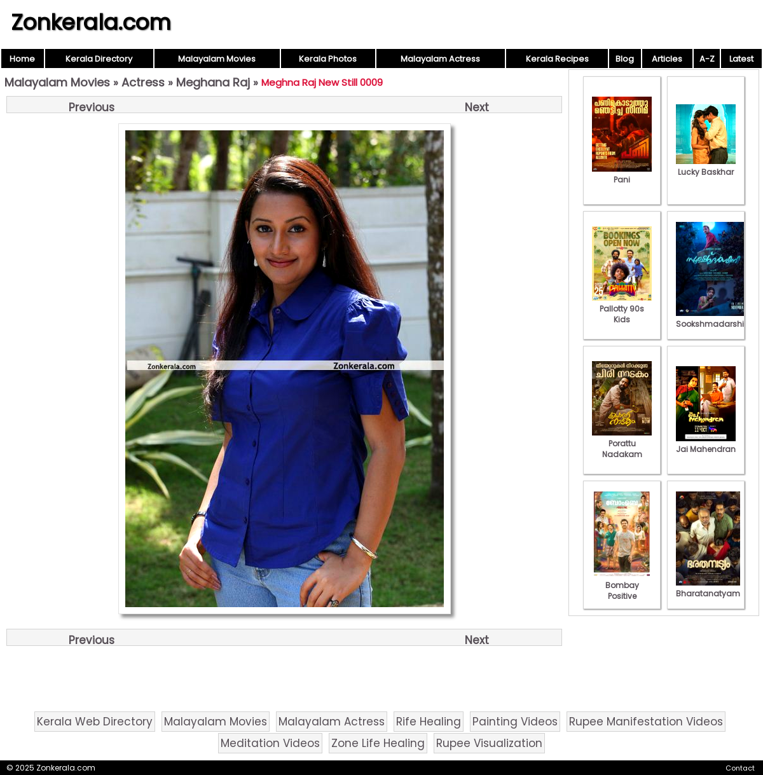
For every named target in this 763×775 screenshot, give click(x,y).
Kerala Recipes (557, 59)
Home (22, 59)
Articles (667, 59)
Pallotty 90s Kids (622, 308)
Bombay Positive (622, 585)
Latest (741, 59)
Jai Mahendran (706, 444)
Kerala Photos (328, 59)
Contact (740, 768)
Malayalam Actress (440, 59)
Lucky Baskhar (706, 166)
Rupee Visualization (489, 743)
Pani (622, 174)
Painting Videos (515, 721)
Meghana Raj (213, 82)
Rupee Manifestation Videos (646, 721)
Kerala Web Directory (95, 721)
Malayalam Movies (217, 59)
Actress (143, 82)
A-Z (707, 59)
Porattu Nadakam (622, 443)
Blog (624, 59)
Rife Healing (428, 721)
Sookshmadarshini (713, 318)
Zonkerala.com (91, 22)
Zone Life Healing (378, 743)
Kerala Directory (98, 59)
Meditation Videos (270, 743)
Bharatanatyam (708, 588)
